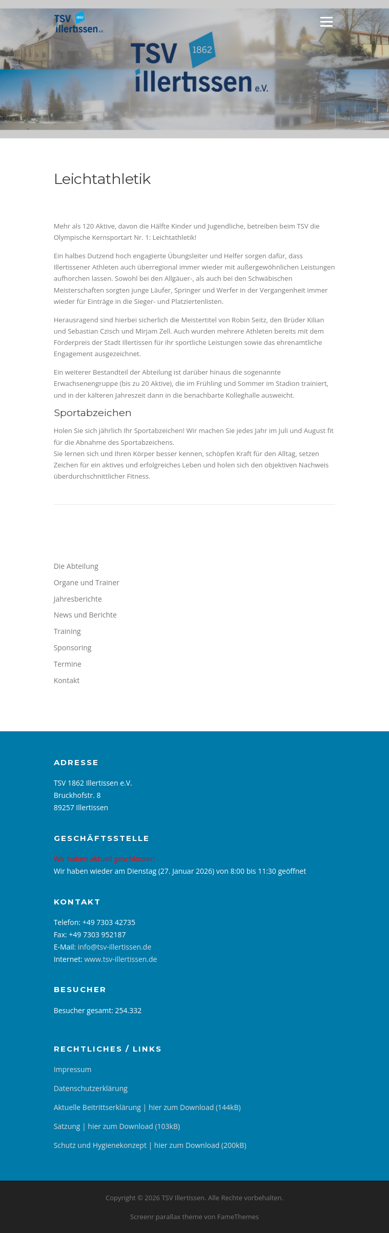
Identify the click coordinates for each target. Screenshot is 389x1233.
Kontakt (67, 680)
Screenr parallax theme (166, 1216)
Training (67, 631)
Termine (67, 664)
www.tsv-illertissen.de (120, 959)
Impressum (73, 1069)
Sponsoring (73, 647)
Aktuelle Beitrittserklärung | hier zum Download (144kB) (147, 1107)
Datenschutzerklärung (91, 1088)
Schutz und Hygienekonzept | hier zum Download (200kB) (150, 1145)
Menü (326, 21)
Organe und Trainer (86, 582)
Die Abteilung (76, 566)
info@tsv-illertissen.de (115, 947)
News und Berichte (85, 615)
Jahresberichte (78, 599)
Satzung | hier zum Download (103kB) (117, 1126)
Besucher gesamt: (84, 1010)
